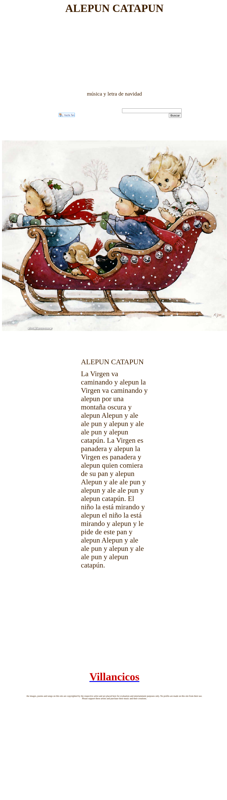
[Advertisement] (114, 52)
